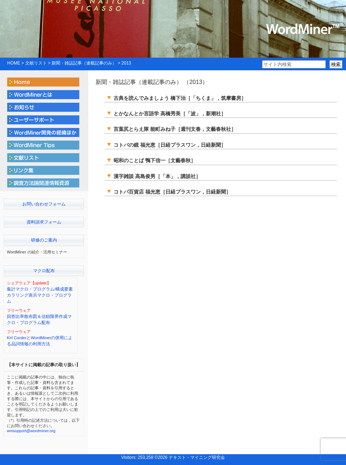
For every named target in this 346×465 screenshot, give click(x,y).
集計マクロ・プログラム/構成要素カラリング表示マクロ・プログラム (40, 295)
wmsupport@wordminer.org (31, 431)
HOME (13, 63)
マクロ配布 (44, 270)
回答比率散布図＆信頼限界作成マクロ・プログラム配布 (39, 319)
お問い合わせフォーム (44, 204)
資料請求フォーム (44, 222)
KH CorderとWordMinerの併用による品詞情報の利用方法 (39, 341)
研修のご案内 (44, 240)
